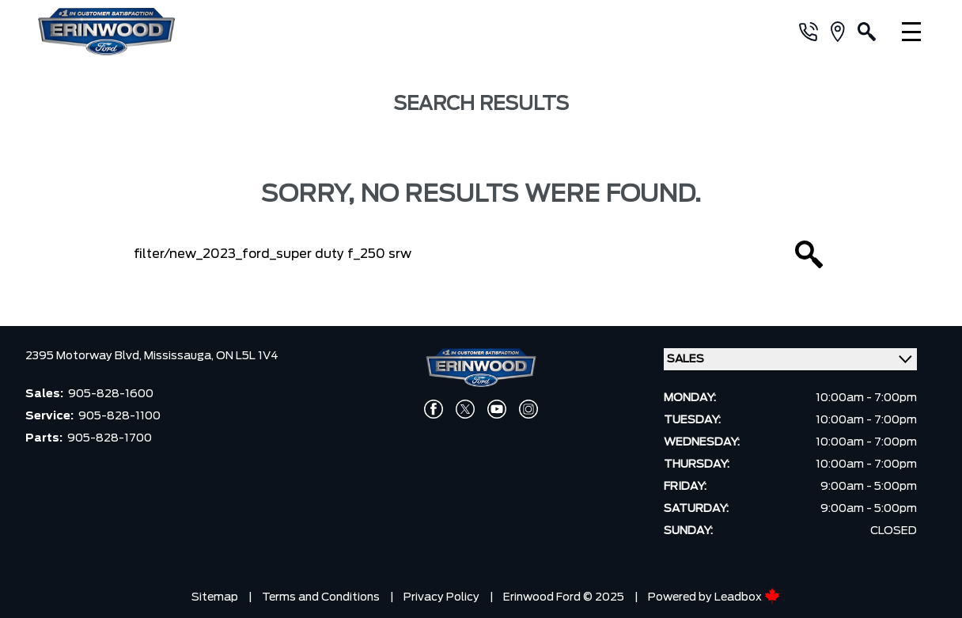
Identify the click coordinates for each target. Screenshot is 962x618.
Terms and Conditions (321, 597)
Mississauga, (180, 356)
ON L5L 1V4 (247, 356)
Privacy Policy (441, 597)
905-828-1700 (109, 438)
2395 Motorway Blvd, (84, 356)
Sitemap (214, 597)
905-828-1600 (110, 394)
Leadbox (747, 597)
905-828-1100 (119, 416)
